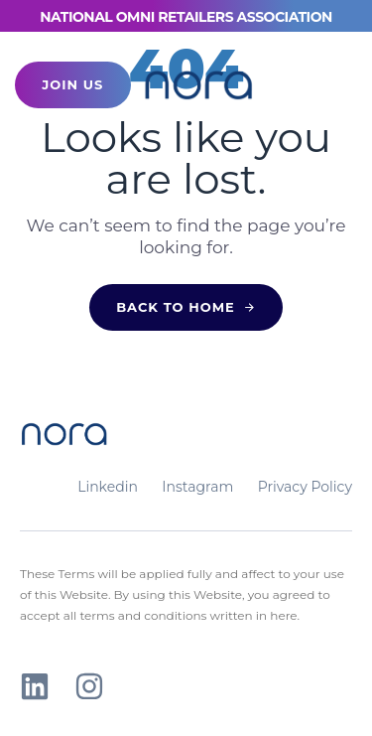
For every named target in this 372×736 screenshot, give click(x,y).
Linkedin (107, 487)
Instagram (197, 487)
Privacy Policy (305, 487)
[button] (320, 85)
